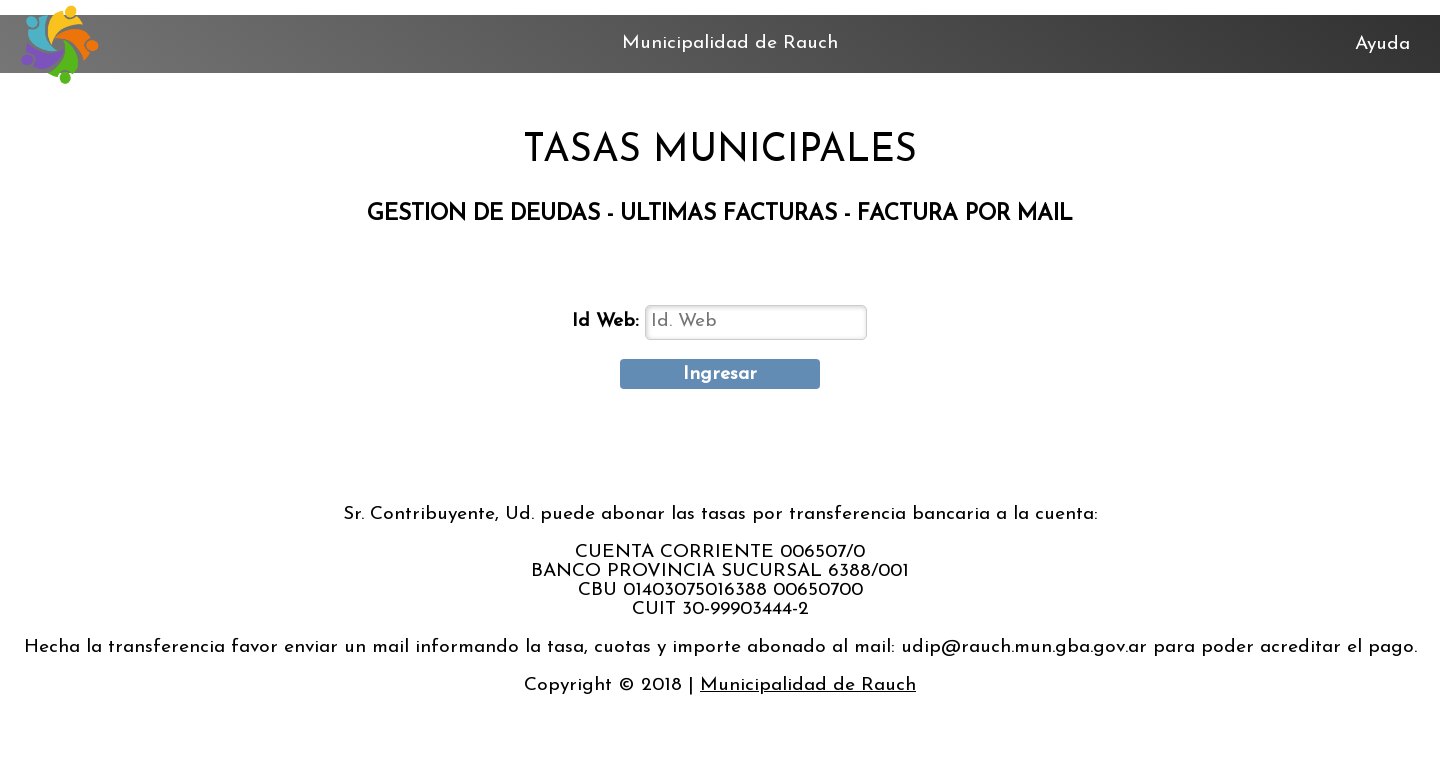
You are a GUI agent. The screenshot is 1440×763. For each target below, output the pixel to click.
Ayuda (1382, 44)
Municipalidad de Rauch (808, 685)
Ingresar (720, 374)
